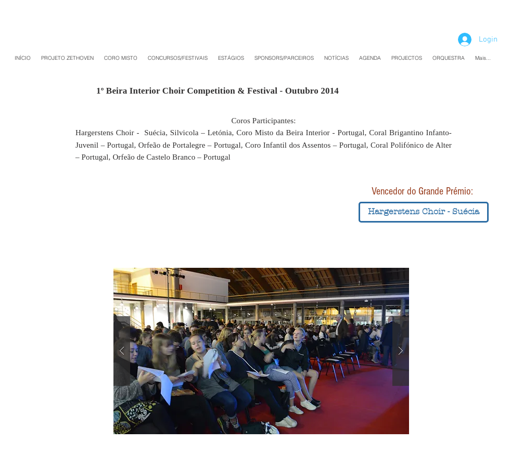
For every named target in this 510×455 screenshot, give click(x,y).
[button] (424, 212)
